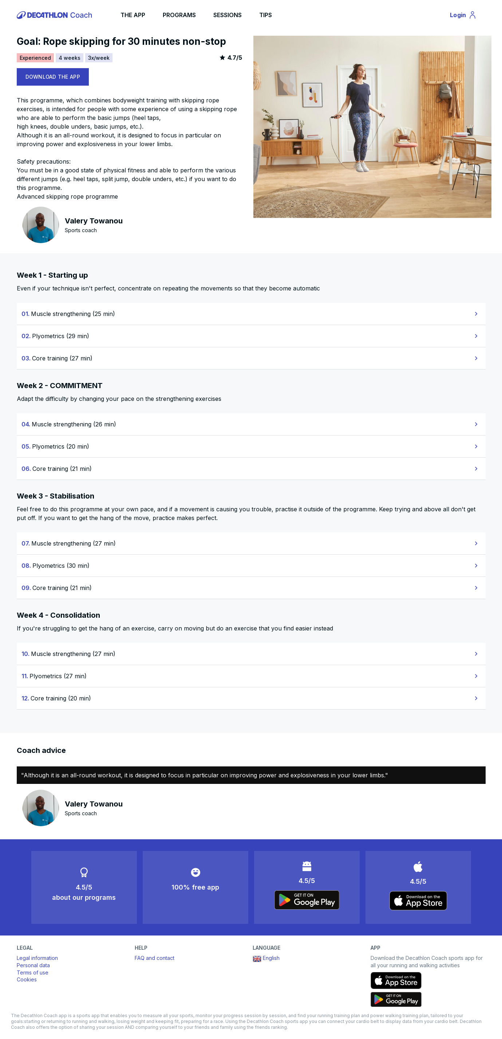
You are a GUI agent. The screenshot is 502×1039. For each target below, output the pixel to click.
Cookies (27, 979)
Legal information (37, 958)
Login (466, 16)
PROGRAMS (179, 15)
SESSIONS (227, 15)
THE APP (132, 15)
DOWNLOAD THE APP (52, 77)
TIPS (265, 15)
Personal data (33, 965)
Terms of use (32, 972)
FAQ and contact (154, 958)
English (266, 958)
